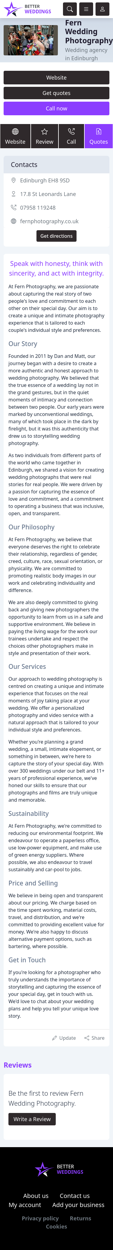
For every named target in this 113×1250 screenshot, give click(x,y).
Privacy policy (40, 1218)
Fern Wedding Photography (89, 31)
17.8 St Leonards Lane (48, 194)
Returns (80, 1218)
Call (71, 135)
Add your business (78, 1205)
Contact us (75, 1196)
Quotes (98, 135)
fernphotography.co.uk (49, 221)
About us (36, 1196)
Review (45, 135)
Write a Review (32, 1119)
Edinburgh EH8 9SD (45, 180)
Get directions (56, 236)
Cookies (56, 1226)
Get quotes (56, 93)
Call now (56, 108)
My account (24, 1205)
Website (56, 77)
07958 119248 (38, 207)
